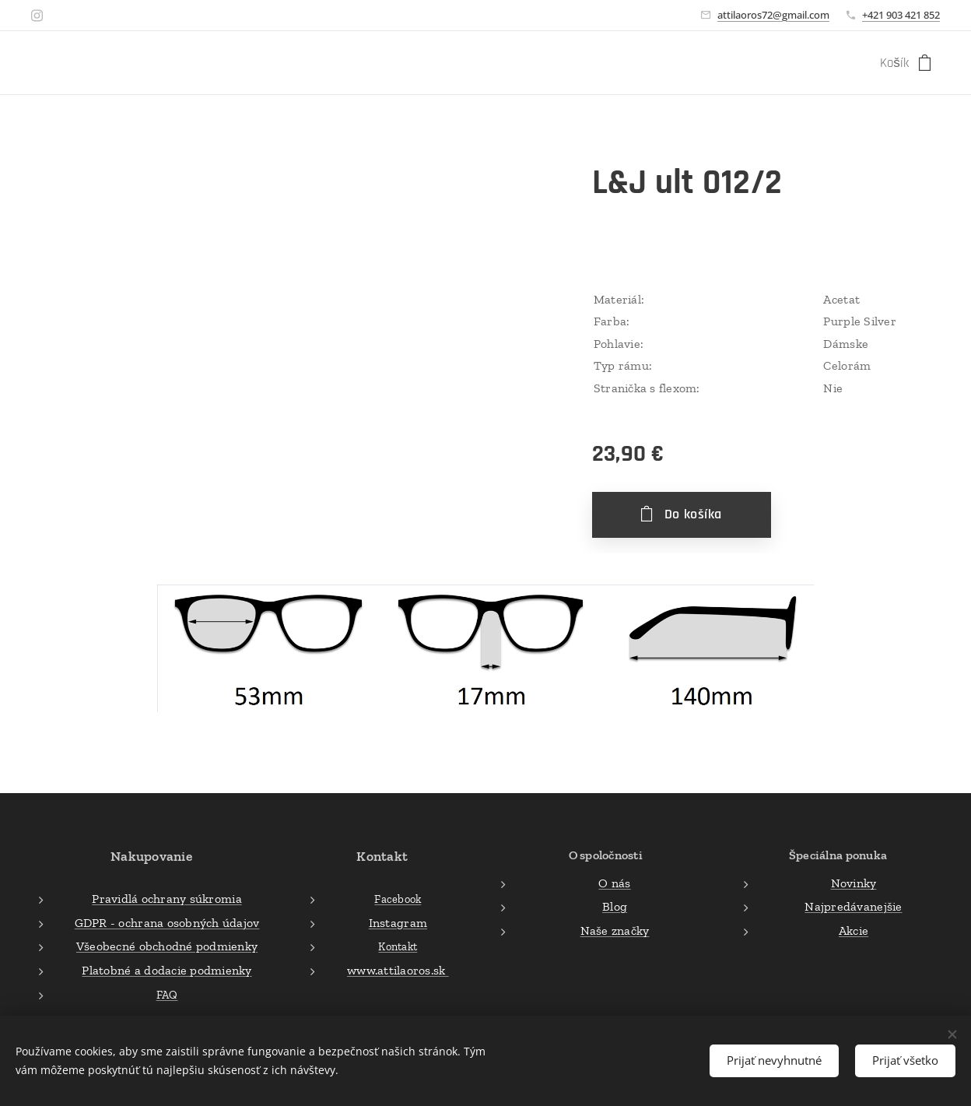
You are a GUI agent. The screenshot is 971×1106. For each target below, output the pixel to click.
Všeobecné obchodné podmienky (167, 946)
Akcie (853, 929)
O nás (614, 882)
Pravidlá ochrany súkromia (166, 898)
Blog (614, 906)
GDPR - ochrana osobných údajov (167, 922)
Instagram (398, 922)
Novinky (854, 882)
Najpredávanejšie (853, 906)
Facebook (397, 899)
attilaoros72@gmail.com (773, 15)
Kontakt (398, 946)
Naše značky (614, 929)
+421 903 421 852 (901, 15)
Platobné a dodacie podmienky (166, 970)
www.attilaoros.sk (398, 970)
